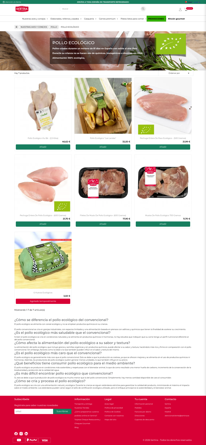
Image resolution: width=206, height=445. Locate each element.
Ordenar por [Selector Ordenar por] (179, 73)
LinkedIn (26, 433)
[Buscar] (103, 9)
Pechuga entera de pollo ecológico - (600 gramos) (43, 215)
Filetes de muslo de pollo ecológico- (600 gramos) (103, 215)
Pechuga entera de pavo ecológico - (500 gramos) (163, 138)
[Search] (143, 9)
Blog (76, 427)
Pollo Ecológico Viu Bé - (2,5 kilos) (43, 138)
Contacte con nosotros (114, 416)
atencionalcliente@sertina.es (177, 416)
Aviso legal (109, 404)
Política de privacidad (114, 408)
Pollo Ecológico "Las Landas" (103, 138)
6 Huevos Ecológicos (43, 293)
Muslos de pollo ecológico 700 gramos (163, 215)
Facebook (16, 433)
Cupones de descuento (144, 419)
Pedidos (138, 408)
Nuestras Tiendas (82, 408)
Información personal (144, 404)
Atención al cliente (13, 2)
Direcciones (140, 416)
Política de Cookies (113, 412)
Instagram (21, 433)
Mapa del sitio (110, 419)
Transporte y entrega (83, 404)
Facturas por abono (143, 412)
